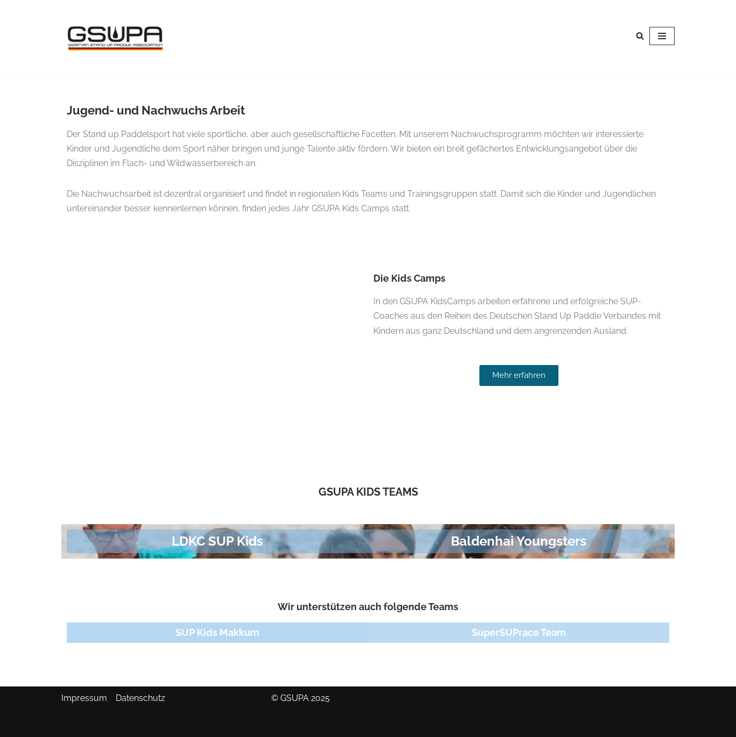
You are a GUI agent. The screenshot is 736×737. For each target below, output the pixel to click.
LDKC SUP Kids (217, 541)
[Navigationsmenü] (662, 36)
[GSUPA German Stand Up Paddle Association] (115, 36)
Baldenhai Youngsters (518, 541)
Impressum (84, 698)
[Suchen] (640, 36)
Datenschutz (140, 698)
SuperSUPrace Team (519, 632)
